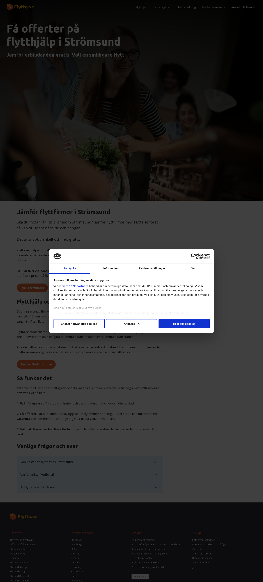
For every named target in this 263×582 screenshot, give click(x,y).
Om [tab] (193, 268)
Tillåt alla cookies (184, 323)
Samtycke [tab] (69, 268)
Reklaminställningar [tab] (152, 268)
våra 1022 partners (75, 286)
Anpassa (132, 323)
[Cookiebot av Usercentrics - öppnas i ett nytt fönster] (194, 256)
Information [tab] (111, 268)
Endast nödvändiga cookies (79, 323)
